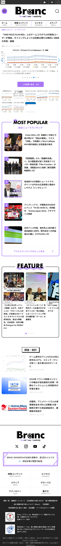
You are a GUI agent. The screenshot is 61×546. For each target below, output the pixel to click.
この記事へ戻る (31, 84)
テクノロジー (15, 492)
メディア (53, 24)
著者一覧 (6, 501)
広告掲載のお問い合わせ (35, 501)
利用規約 (46, 504)
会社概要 (31, 508)
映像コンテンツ (21, 24)
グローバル (45, 483)
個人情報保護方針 (51, 501)
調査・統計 (30, 350)
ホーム (4, 24)
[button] (9, 60)
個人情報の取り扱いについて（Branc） (27, 504)
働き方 (45, 492)
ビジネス (39, 24)
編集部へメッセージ (18, 501)
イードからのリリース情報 (45, 508)
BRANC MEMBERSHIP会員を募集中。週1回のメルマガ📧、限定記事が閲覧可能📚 (30, 459)
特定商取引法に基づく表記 (17, 508)
